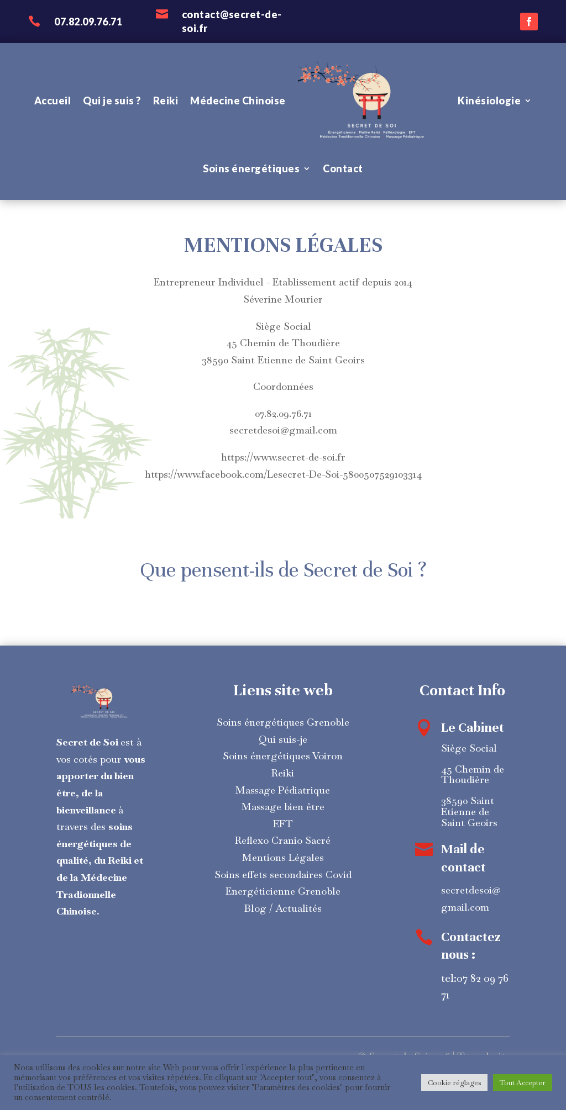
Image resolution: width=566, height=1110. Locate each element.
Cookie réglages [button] (454, 1082)
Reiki (166, 100)
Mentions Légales (283, 857)
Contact (343, 168)
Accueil (52, 100)
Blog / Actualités (283, 908)
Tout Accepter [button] (523, 1082)
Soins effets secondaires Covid (283, 874)
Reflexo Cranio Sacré (283, 840)
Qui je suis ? (112, 100)
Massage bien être (283, 806)
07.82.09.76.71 (88, 21)
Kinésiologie (489, 100)
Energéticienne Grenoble (283, 891)
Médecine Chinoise (238, 100)
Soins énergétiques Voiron (283, 755)
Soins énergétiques (251, 168)
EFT (283, 823)
